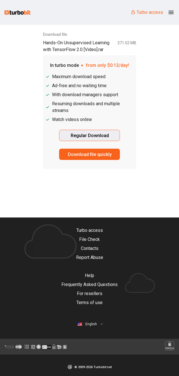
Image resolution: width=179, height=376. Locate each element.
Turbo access (147, 12)
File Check (89, 239)
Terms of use (89, 302)
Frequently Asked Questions (89, 284)
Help (89, 275)
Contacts (89, 248)
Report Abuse (89, 257)
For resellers (89, 293)
